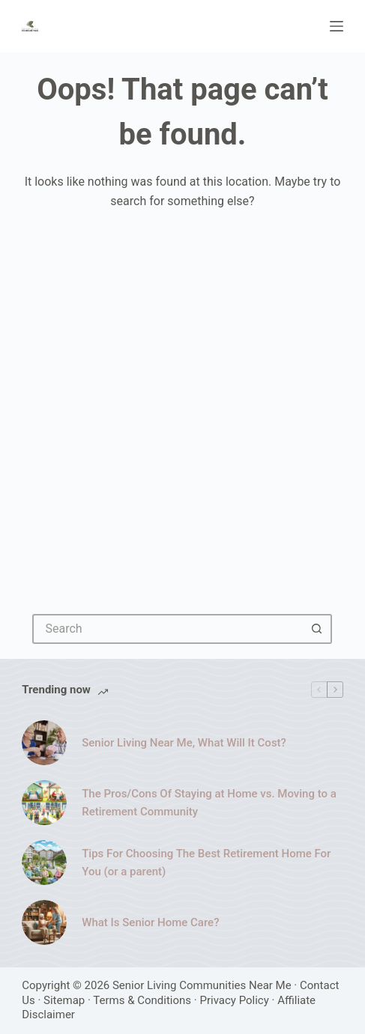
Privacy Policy (233, 1000)
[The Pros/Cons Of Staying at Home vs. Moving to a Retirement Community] (44, 802)
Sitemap (64, 1000)
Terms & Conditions (142, 1000)
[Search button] (317, 629)
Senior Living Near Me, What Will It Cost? (184, 742)
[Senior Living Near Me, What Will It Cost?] (44, 742)
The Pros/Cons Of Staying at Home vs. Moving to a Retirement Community (209, 803)
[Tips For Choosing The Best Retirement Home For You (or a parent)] (44, 862)
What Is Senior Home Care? (150, 922)
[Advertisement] (182, 401)
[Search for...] (167, 629)
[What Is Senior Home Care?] (44, 922)
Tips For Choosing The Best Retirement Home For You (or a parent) (206, 863)
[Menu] (336, 26)
